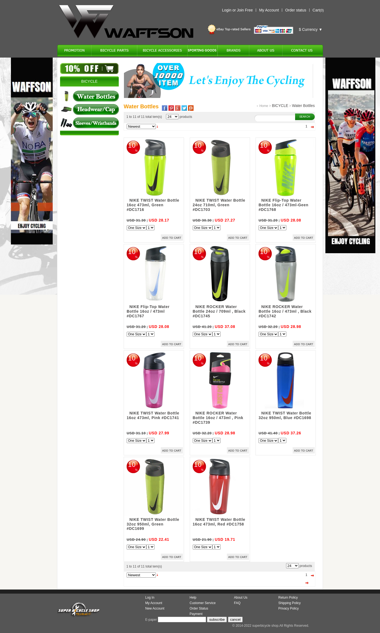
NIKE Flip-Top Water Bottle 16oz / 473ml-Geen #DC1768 (283, 205)
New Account (154, 608)
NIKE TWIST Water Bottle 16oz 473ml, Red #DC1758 (219, 521)
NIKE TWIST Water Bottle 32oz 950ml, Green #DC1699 (153, 524)
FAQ (237, 603)
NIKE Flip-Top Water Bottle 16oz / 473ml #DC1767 (148, 311)
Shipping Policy (289, 603)
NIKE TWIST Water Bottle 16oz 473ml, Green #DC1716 (153, 205)
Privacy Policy (288, 608)
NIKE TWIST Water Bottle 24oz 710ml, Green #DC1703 (219, 205)
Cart (316, 10)
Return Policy (288, 597)
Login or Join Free (237, 10)
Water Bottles (303, 105)
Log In (149, 597)
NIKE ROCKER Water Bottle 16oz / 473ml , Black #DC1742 (285, 311)
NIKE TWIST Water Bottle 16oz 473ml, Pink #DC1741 (153, 415)
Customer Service (203, 603)
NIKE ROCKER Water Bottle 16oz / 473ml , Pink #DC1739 (218, 418)
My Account (269, 10)
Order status (295, 10)
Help (193, 597)
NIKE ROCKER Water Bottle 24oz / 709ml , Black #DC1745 (219, 311)
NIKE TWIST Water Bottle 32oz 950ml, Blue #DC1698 (285, 415)
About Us (240, 597)
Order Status (199, 608)
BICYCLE (280, 105)
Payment (196, 614)
